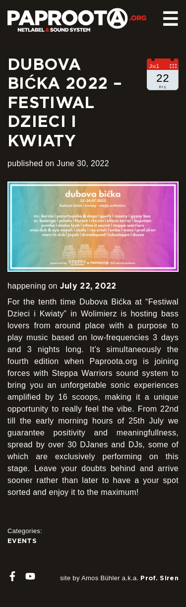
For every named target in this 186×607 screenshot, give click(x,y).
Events (22, 540)
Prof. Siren (159, 577)
